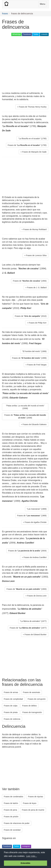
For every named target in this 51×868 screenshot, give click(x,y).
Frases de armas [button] (11, 692)
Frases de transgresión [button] (32, 712)
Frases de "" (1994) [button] (30, 281)
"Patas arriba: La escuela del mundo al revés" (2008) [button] (25, 407)
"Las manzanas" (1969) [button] (37, 509)
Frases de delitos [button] (29, 706)
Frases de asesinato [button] (31, 692)
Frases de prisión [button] (11, 816)
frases (5, 13)
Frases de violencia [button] (12, 719)
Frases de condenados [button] (13, 796)
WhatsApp (16, 34)
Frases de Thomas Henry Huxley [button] (33, 107)
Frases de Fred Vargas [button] (37, 365)
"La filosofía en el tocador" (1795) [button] (32, 138)
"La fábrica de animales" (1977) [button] (33, 621)
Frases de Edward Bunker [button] (35, 634)
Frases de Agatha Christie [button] (36, 522)
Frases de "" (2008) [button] (25, 416)
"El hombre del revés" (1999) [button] (34, 351)
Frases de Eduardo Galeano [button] (35, 424)
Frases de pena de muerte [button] (33, 810)
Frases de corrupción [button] (37, 699)
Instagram (26, 846)
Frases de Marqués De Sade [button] (34, 152)
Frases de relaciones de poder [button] (17, 823)
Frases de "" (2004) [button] (27, 551)
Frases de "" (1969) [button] (32, 515)
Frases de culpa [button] (10, 706)
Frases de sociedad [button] (12, 830)
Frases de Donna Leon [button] (37, 596)
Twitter (35, 34)
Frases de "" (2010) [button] (31, 316)
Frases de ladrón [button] (11, 803)
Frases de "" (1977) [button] (28, 628)
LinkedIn (44, 34)
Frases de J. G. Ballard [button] (37, 287)
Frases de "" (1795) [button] (27, 145)
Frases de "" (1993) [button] (27, 589)
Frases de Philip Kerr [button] (38, 323)
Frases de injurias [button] (35, 796)
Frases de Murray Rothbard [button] (35, 229)
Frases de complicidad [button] (13, 699)
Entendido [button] (25, 863)
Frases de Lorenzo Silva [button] (36, 255)
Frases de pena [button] (10, 810)
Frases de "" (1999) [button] (29, 358)
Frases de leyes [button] (29, 803)
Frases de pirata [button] (11, 712)
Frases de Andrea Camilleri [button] (35, 557)
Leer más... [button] (31, 856)
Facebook (27, 34)
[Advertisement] (25, 64)
